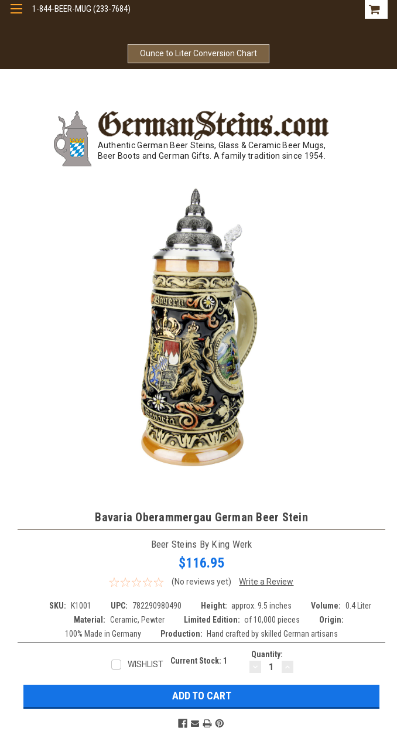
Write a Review (266, 581)
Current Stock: (198, 660)
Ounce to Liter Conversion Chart (198, 53)
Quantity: (267, 654)
